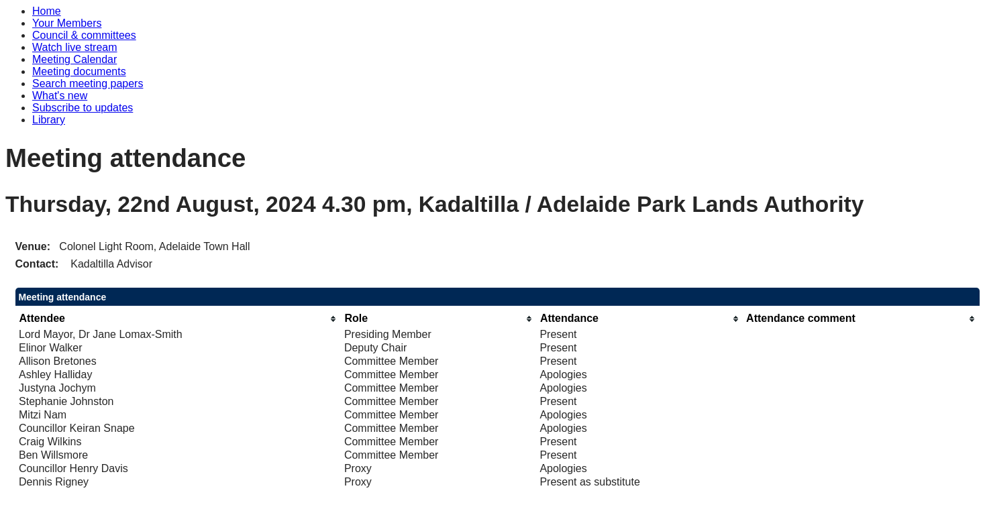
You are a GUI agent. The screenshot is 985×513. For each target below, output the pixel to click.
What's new (59, 95)
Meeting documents (79, 71)
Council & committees (84, 35)
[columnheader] (178, 319)
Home (46, 11)
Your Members (66, 23)
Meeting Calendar (74, 59)
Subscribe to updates (82, 107)
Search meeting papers (87, 83)
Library (48, 119)
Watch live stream (74, 47)
